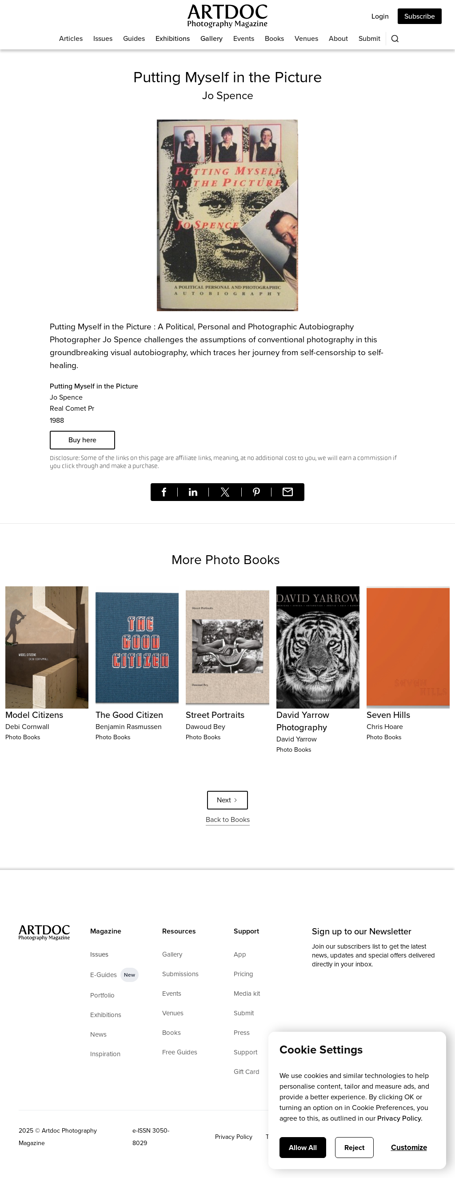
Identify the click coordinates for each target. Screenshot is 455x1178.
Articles (71, 38)
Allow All (303, 1147)
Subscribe (419, 16)
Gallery (211, 38)
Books (274, 38)
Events (243, 38)
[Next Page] (227, 800)
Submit (369, 38)
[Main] (227, 16)
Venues (306, 38)
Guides (134, 38)
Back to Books (228, 819)
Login (380, 16)
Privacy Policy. (400, 1118)
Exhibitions (173, 38)
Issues (102, 38)
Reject (354, 1147)
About (338, 38)
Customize (409, 1147)
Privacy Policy (233, 1137)
